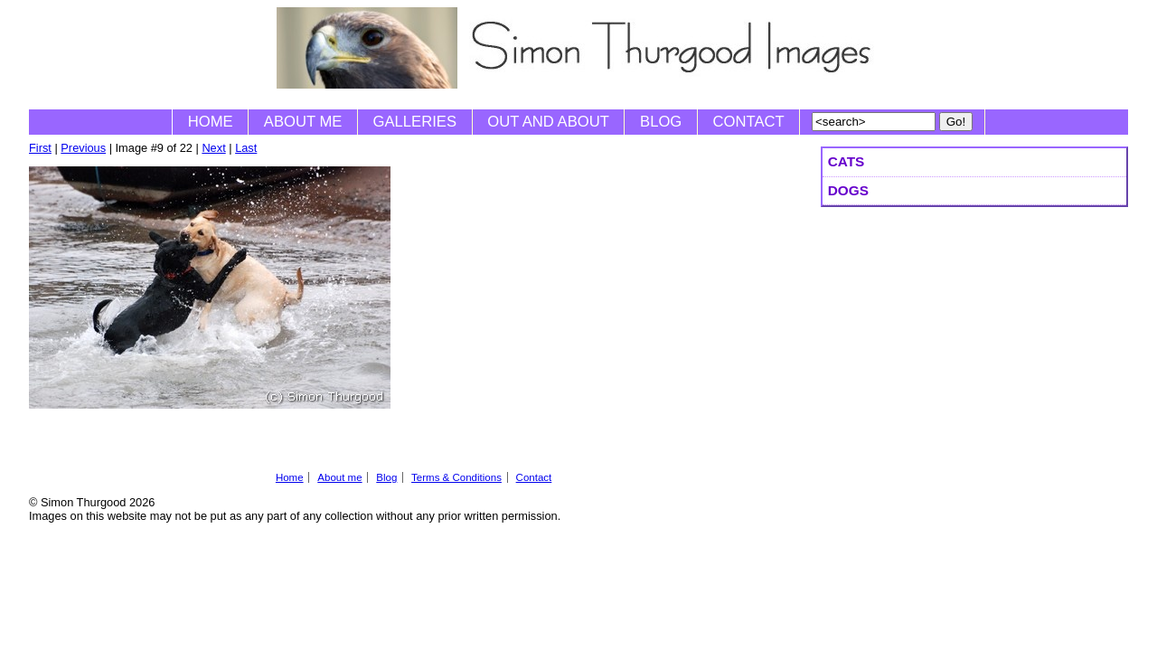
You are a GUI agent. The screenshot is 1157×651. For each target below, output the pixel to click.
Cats (846, 161)
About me (303, 121)
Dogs (848, 190)
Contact (749, 121)
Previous (83, 148)
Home (210, 121)
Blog (661, 121)
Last (246, 148)
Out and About (548, 121)
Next (213, 148)
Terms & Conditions (456, 477)
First (40, 148)
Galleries (414, 121)
